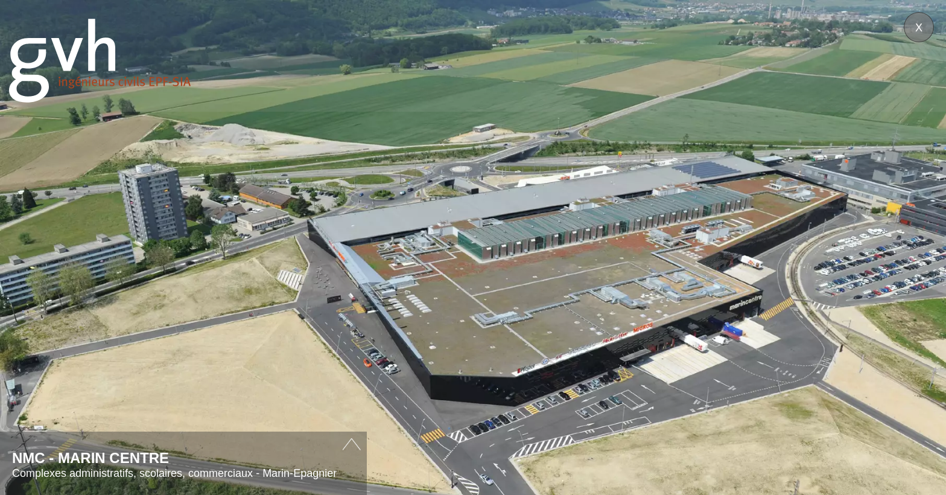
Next (890, 278)
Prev (56, 278)
